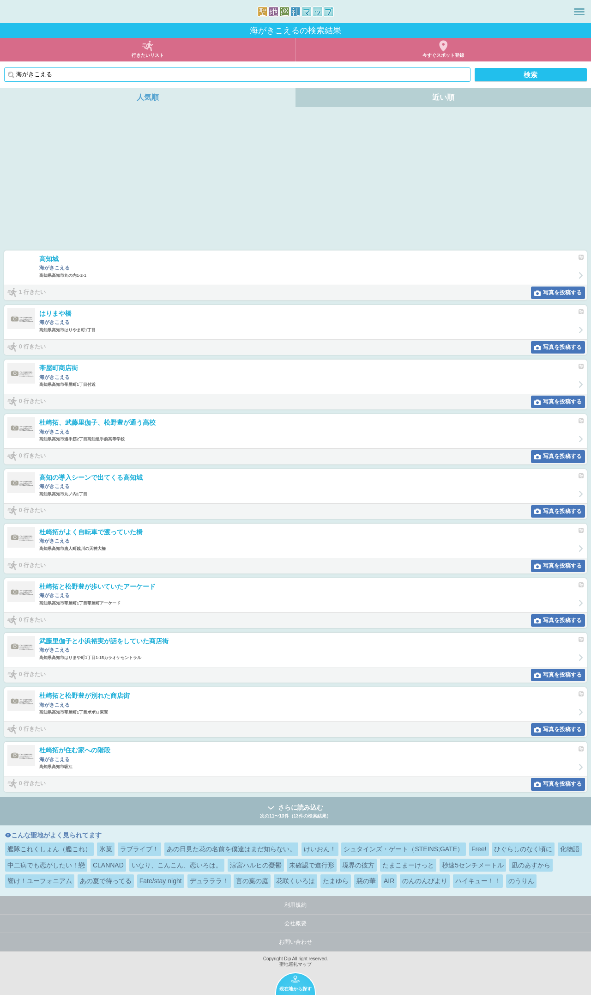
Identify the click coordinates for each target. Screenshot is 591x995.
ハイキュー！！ (478, 881)
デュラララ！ (209, 881)
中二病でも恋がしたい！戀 (46, 865)
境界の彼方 (358, 865)
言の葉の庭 (252, 881)
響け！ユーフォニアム (39, 881)
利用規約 (295, 905)
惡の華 (366, 881)
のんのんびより (424, 881)
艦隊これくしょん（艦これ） (49, 849)
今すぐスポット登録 (443, 55)
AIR (389, 881)
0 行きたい (32, 346)
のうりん (521, 881)
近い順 (443, 97)
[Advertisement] (295, 181)
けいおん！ (320, 849)
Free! (479, 849)
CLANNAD (108, 865)
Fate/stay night (160, 881)
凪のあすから (531, 865)
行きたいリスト (148, 55)
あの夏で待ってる (106, 881)
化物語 (569, 849)
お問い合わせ (295, 942)
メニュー (579, 11)
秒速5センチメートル (473, 865)
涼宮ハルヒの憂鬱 (256, 865)
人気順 (148, 97)
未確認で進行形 (311, 865)
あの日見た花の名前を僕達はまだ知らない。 (231, 849)
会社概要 (295, 923)
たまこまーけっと (408, 865)
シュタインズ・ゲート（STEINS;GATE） (404, 849)
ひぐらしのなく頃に (523, 849)
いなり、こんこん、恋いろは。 (177, 865)
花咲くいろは (295, 881)
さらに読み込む (295, 812)
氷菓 (105, 849)
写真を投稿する (562, 292)
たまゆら (336, 881)
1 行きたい (32, 292)
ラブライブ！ (139, 849)
